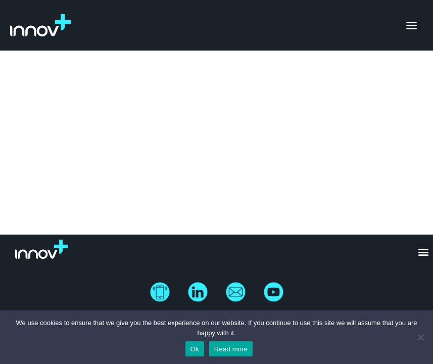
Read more (231, 349)
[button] (423, 252)
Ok (194, 349)
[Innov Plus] (40, 25)
